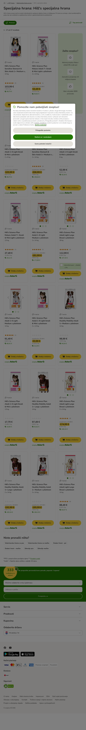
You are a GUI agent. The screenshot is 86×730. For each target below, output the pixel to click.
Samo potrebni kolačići (43, 144)
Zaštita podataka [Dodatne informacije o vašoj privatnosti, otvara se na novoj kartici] (40, 125)
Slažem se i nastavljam (43, 137)
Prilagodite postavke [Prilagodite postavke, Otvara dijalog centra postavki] (43, 130)
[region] (43, 126)
